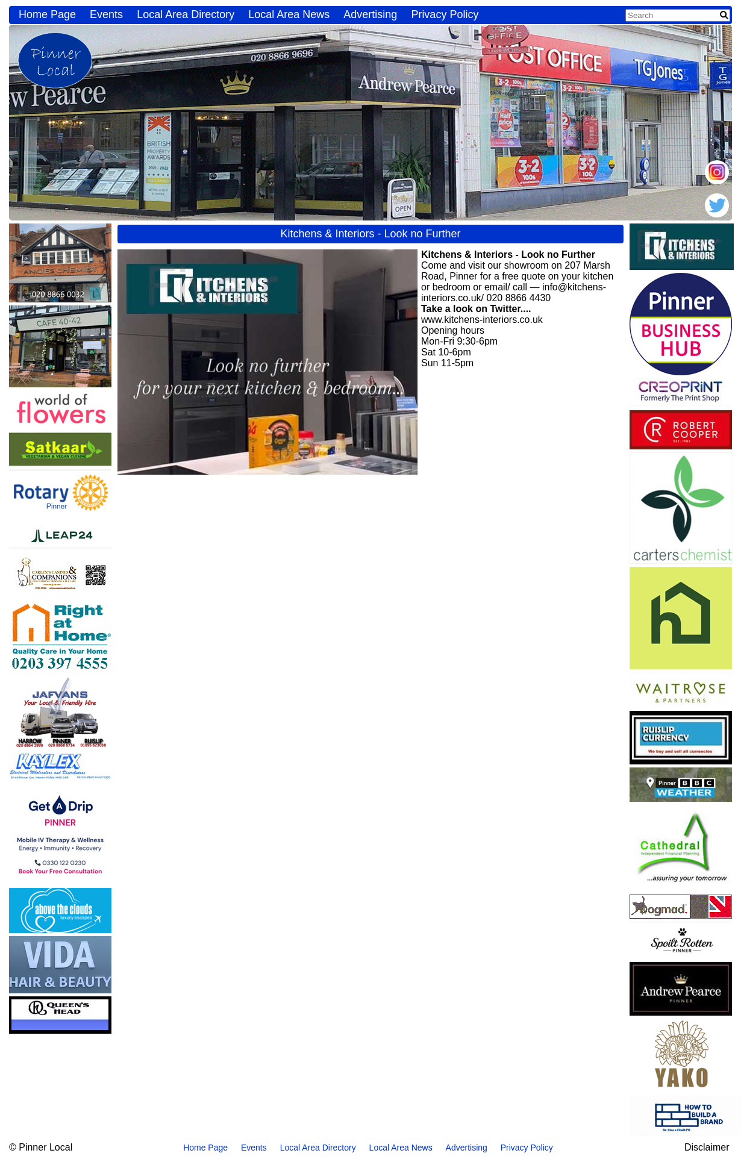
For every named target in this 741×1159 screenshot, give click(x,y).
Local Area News (289, 14)
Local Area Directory (185, 14)
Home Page (47, 14)
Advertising (370, 14)
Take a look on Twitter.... (476, 309)
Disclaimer (707, 1147)
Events (106, 14)
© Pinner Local (40, 1147)
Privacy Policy (444, 14)
